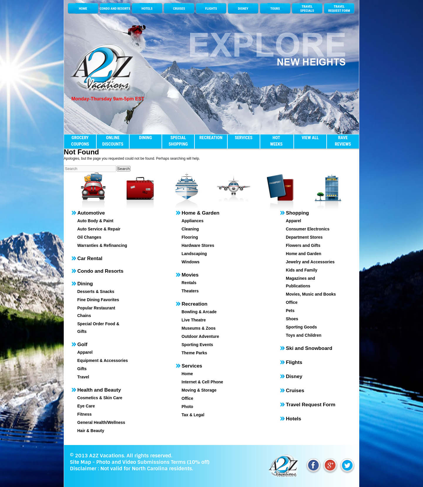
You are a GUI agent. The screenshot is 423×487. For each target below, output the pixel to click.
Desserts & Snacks (95, 291)
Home (187, 373)
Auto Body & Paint (95, 220)
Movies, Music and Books (311, 294)
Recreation (194, 304)
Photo (187, 406)
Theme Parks (194, 352)
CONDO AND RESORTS (115, 8)
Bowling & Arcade (199, 311)
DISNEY (243, 8)
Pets (290, 310)
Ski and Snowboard (309, 348)
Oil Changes (89, 237)
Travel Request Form (310, 404)
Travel (83, 377)
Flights (294, 362)
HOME (83, 8)
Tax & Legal (193, 414)
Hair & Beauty (90, 430)
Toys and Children (303, 335)
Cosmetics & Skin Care (99, 397)
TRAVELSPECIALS (307, 8)
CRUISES (179, 8)
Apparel (85, 352)
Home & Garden (200, 213)
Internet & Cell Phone (202, 382)
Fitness (84, 414)
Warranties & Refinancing (102, 245)
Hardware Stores (198, 245)
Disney (294, 376)
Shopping (297, 213)
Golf (82, 344)
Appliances (193, 220)
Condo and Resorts (100, 271)
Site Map (80, 462)
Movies (190, 275)
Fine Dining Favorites (98, 299)
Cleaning (190, 229)
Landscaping (194, 253)
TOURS (275, 8)
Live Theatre (194, 320)
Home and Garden (303, 253)
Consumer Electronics (308, 229)
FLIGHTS (211, 8)
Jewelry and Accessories (310, 261)
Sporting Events (197, 344)
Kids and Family (301, 270)
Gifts (82, 368)
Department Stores (304, 237)
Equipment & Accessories (102, 360)
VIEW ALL (310, 137)
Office (187, 398)
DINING (145, 137)
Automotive (91, 213)
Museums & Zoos (199, 328)
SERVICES (243, 137)
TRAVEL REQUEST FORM (339, 8)
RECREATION (210, 137)
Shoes (292, 318)
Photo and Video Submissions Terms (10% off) (152, 462)
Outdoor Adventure (200, 336)
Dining (85, 284)
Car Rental (89, 258)
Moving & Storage (199, 390)
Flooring (190, 237)
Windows (190, 261)
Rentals (189, 282)
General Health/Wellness (101, 422)
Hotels (293, 419)
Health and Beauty (99, 390)
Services (192, 366)
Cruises (295, 390)
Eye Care (86, 406)
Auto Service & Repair (98, 229)
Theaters (190, 291)
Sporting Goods (301, 327)
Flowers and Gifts (303, 245)
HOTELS (147, 8)
